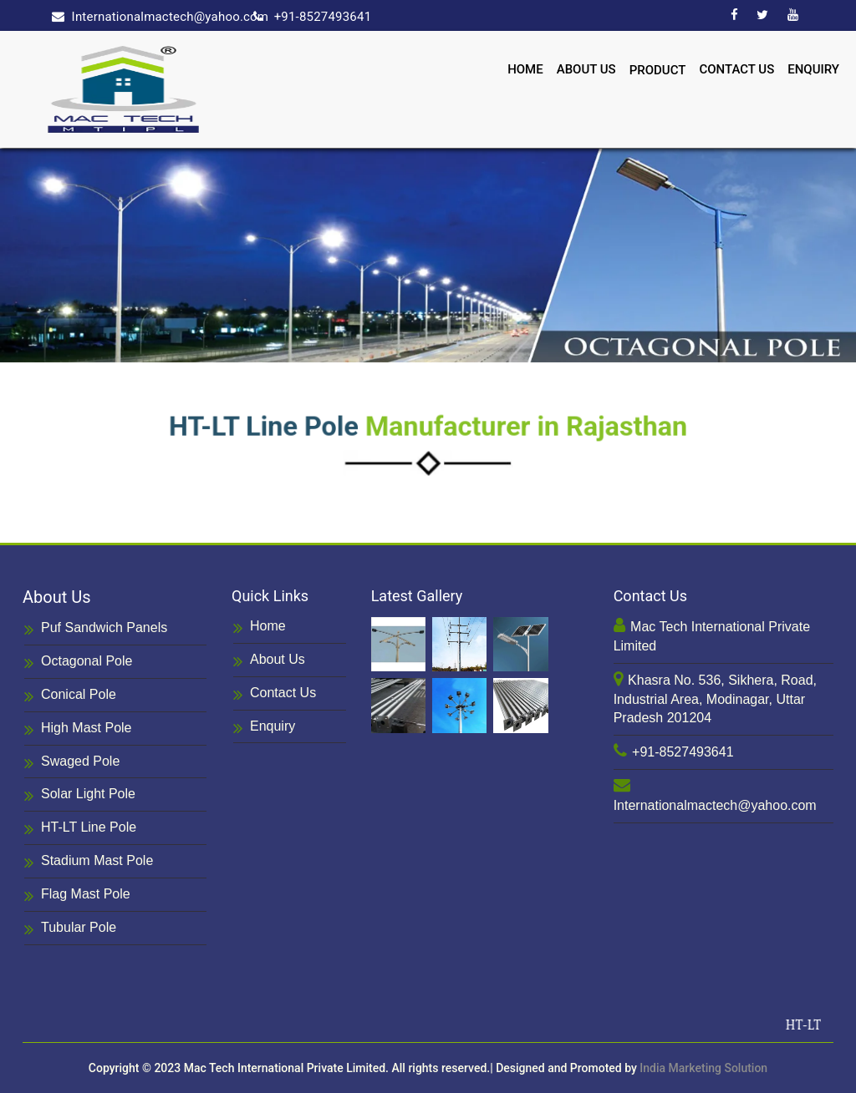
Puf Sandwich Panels (95, 629)
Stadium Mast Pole (88, 862)
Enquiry (813, 68)
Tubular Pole (70, 929)
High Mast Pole (78, 729)
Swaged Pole (72, 763)
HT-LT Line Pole (80, 828)
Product (657, 69)
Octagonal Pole (78, 662)
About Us (586, 68)
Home (525, 68)
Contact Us (736, 68)
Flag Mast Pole (77, 895)
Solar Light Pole (79, 795)
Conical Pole (70, 696)
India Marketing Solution (703, 1068)
